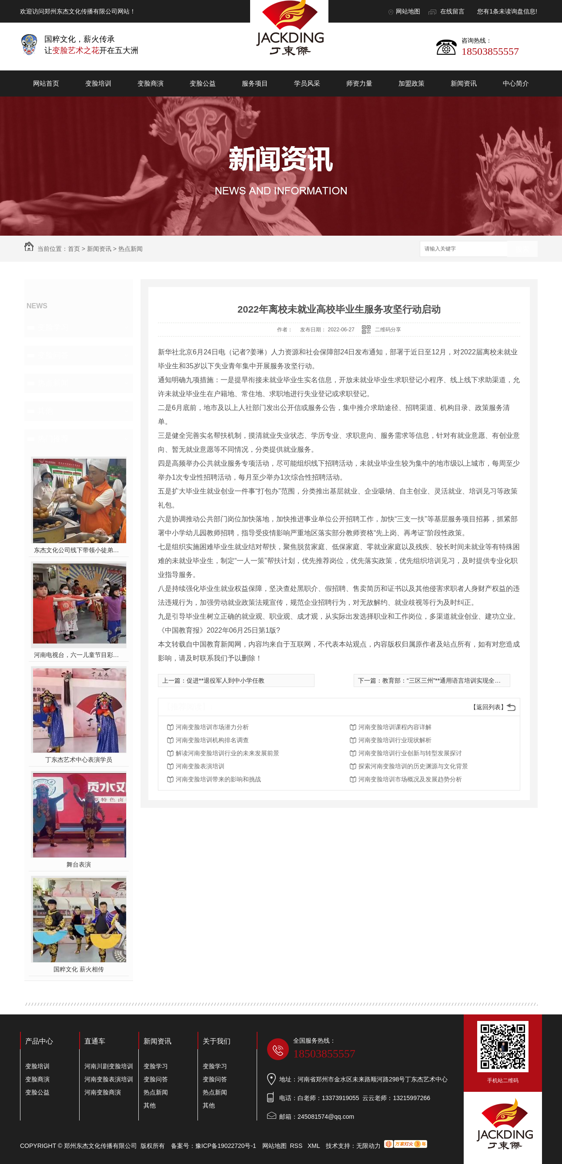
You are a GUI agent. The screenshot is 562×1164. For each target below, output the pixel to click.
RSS (297, 1145)
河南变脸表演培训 (200, 766)
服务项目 (255, 83)
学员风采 (307, 83)
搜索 (522, 249)
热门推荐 (53, 438)
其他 (45, 411)
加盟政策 (411, 83)
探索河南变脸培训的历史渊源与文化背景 (413, 766)
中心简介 (516, 83)
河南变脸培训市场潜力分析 (212, 727)
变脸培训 (98, 83)
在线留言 (452, 11)
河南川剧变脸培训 (108, 1066)
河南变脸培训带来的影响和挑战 (218, 779)
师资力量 (359, 83)
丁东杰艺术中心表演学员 (78, 759)
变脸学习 (53, 327)
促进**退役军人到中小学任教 (225, 680)
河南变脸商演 (102, 1092)
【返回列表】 (488, 707)
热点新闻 (130, 248)
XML (314, 1145)
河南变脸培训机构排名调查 (212, 740)
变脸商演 (150, 83)
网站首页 (46, 83)
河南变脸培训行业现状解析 (395, 740)
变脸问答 (53, 355)
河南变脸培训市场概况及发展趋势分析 (410, 779)
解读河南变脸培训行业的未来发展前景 (227, 753)
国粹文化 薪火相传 (79, 969)
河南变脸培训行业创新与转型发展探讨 (410, 753)
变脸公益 (203, 83)
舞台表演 (79, 864)
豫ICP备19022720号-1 (225, 1145)
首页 (74, 248)
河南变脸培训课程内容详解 (395, 727)
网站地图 (408, 11)
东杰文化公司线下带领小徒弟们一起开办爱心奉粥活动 (79, 550)
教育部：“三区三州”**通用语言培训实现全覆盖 (444, 680)
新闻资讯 (464, 83)
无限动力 (368, 1145)
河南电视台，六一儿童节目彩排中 (79, 654)
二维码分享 (388, 330)
